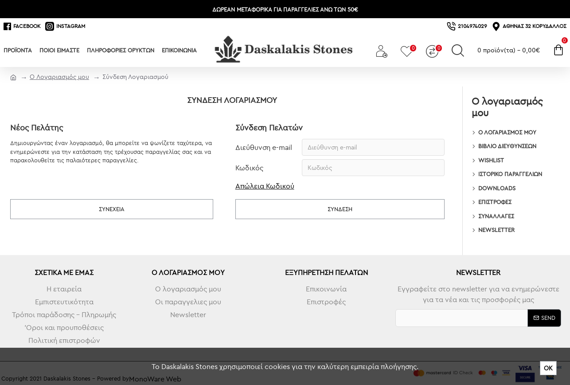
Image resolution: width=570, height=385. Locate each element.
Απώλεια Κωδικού (264, 185)
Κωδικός (249, 167)
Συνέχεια (112, 208)
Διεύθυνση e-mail (263, 147)
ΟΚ (548, 368)
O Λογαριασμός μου (59, 77)
